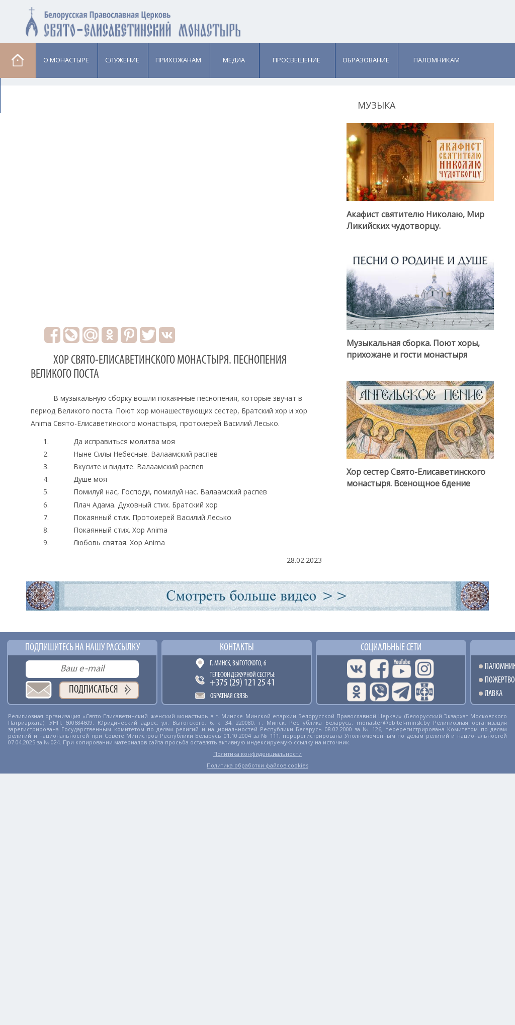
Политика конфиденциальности (257, 753)
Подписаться (93, 690)
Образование (365, 59)
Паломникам (436, 59)
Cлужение (122, 59)
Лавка (26, 95)
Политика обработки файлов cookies (257, 765)
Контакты (237, 648)
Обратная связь (229, 696)
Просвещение (296, 59)
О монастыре (66, 59)
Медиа (234, 59)
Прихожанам (178, 59)
